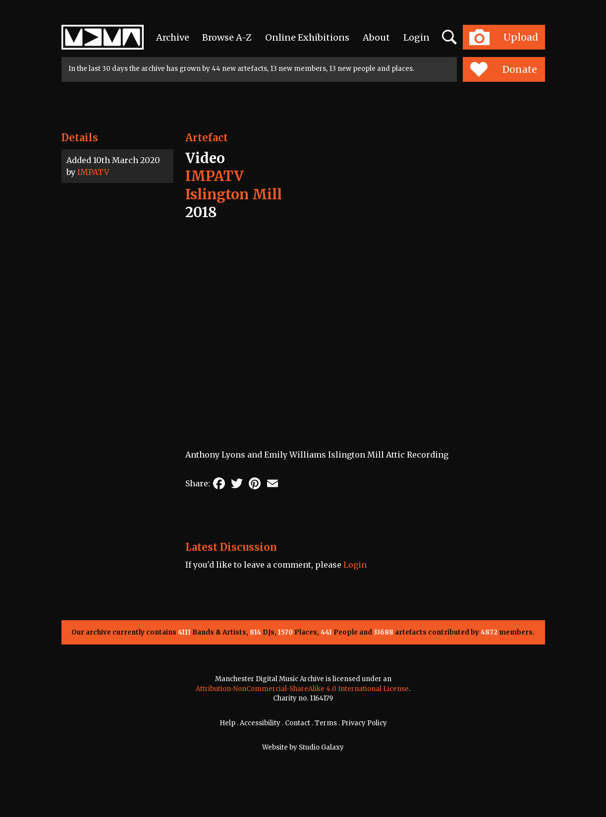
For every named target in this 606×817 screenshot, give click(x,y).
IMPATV (93, 172)
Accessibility (260, 723)
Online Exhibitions (307, 37)
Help (227, 723)
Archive (172, 37)
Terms (326, 723)
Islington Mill (233, 194)
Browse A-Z (227, 37)
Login (416, 37)
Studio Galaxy (321, 747)
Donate (503, 69)
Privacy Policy (364, 723)
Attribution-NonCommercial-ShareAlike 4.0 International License (302, 689)
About (376, 37)
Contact (297, 723)
